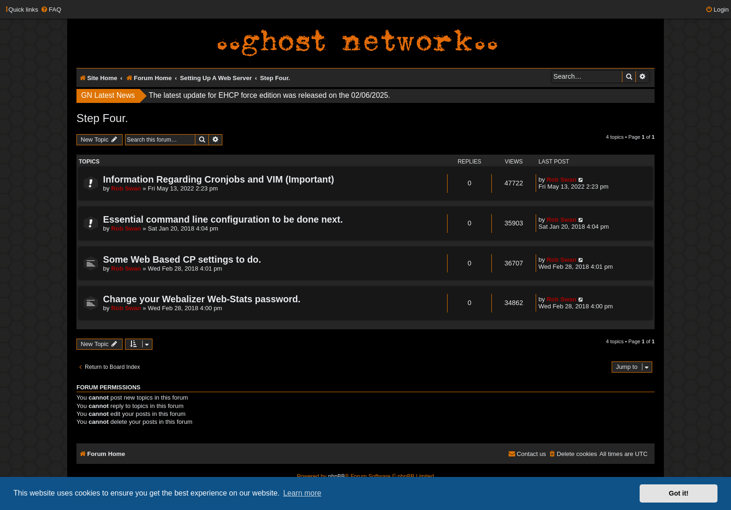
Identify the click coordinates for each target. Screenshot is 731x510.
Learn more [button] (302, 493)
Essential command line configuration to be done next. (223, 219)
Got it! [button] (679, 493)
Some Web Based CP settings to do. (182, 259)
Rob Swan (126, 188)
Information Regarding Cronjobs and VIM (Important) (218, 179)
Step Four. (102, 118)
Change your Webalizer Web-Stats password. (202, 299)
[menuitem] (51, 9)
